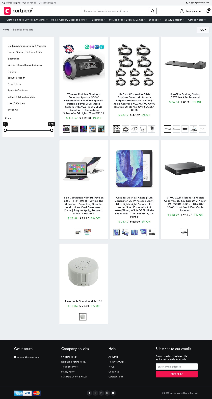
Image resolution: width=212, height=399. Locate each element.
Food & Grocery (16, 103)
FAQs (111, 366)
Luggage (154, 19)
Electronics (97, 19)
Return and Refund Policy (73, 361)
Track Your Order (116, 361)
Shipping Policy (69, 356)
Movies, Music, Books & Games (126, 19)
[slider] (5, 130)
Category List (197, 19)
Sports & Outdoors (18, 90)
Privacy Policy (67, 371)
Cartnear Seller (115, 376)
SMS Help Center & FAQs (73, 376)
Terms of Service (69, 366)
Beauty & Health (173, 19)
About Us (113, 356)
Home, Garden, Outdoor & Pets (68, 19)
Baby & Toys (14, 84)
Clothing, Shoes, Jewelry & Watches (25, 19)
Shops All (13, 109)
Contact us (113, 371)
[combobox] (203, 30)
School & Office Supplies (21, 96)
